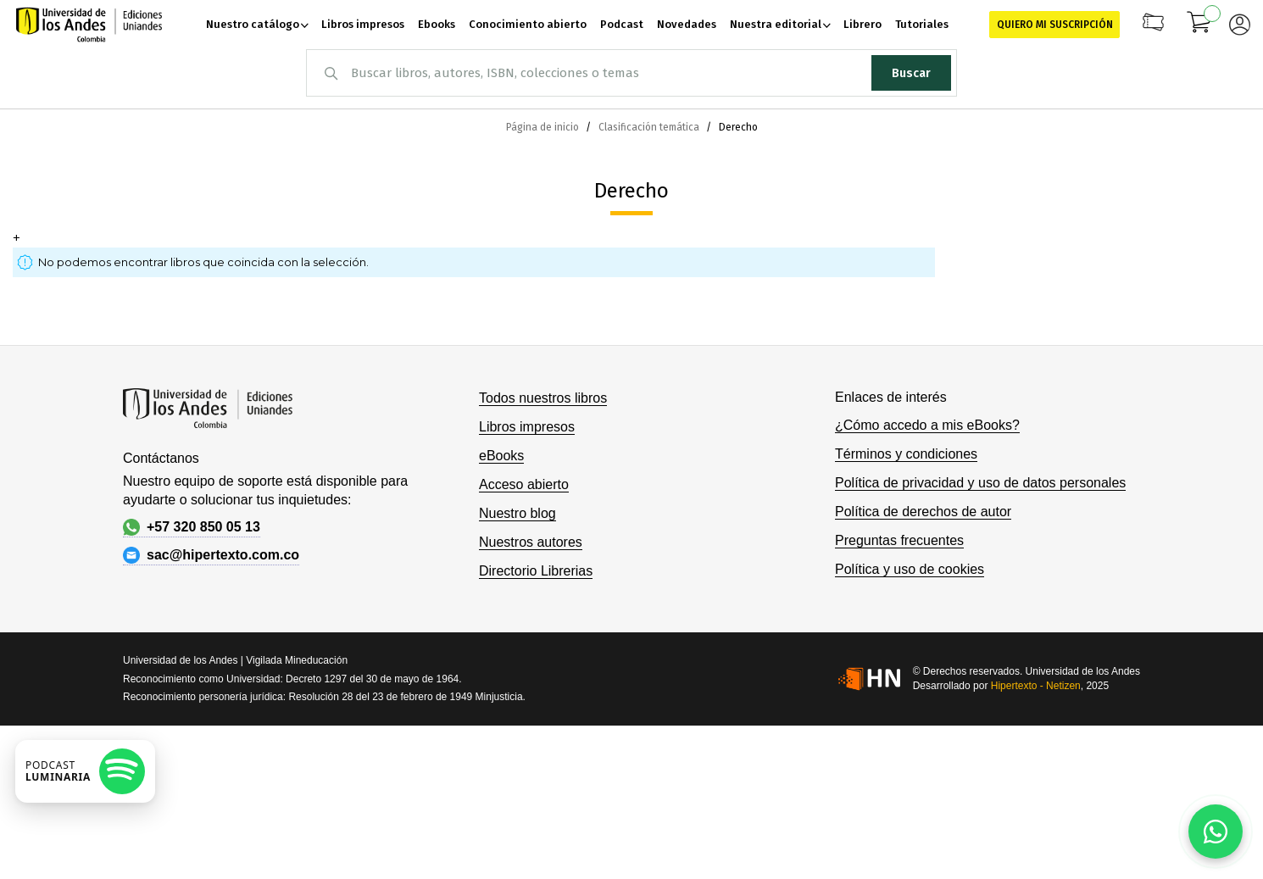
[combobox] (631, 73)
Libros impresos (527, 427)
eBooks (501, 455)
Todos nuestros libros (543, 398)
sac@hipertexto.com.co (211, 555)
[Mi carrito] (1199, 24)
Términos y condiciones (906, 454)
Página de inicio (543, 127)
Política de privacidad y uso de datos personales (980, 483)
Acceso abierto (524, 484)
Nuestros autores (530, 542)
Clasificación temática (650, 127)
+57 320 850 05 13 (191, 527)
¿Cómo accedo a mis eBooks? (927, 425)
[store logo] (89, 24)
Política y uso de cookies (909, 569)
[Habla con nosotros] (1215, 831)
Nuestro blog (517, 513)
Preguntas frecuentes (899, 540)
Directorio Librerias (536, 571)
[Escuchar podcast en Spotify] (85, 771)
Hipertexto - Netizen (1036, 686)
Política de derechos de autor (923, 511)
